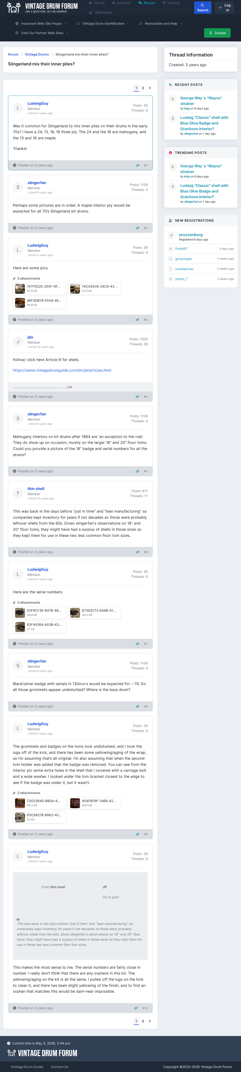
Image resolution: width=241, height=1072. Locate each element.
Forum (13, 54)
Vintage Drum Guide (27, 1067)
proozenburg (191, 234)
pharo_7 (181, 279)
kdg (187, 108)
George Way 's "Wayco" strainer (201, 101)
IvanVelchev (184, 269)
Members (100, 12)
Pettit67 (181, 249)
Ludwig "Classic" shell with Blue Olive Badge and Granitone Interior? (204, 123)
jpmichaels (183, 259)
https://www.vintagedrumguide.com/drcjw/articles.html (62, 370)
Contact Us (59, 1067)
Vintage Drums (37, 54)
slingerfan (191, 133)
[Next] (150, 88)
